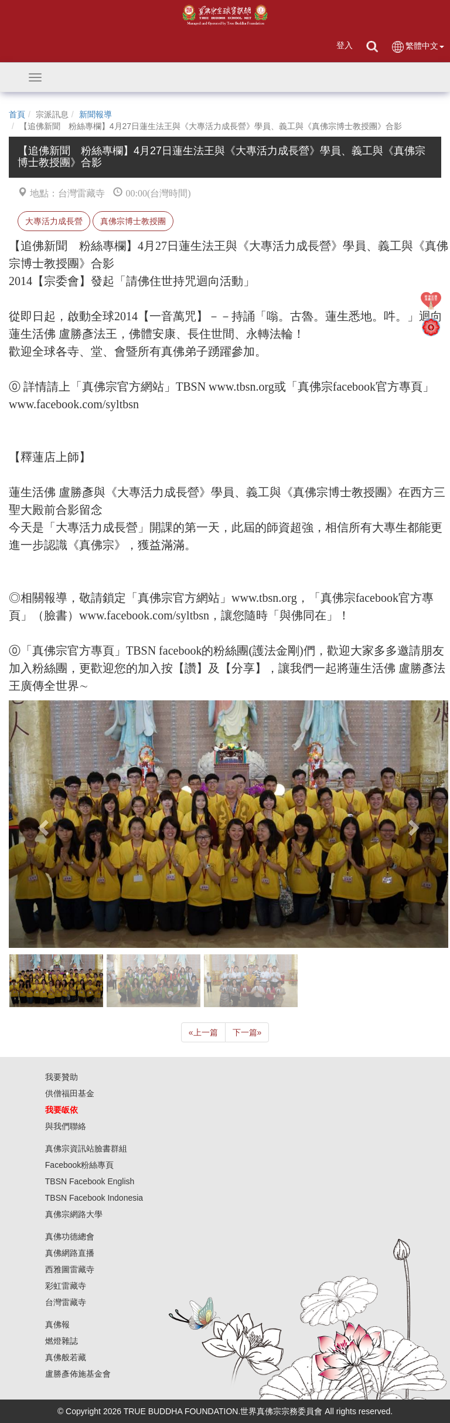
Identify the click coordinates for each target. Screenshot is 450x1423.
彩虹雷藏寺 (65, 1285)
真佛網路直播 (69, 1253)
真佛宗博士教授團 (133, 221)
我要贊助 (61, 1077)
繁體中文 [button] (417, 46)
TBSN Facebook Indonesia (94, 1197)
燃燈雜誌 (61, 1341)
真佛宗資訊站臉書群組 (86, 1148)
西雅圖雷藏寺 (69, 1269)
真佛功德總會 (69, 1236)
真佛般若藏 (65, 1357)
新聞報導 (95, 114)
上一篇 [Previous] (203, 1032)
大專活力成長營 (54, 221)
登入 (344, 45)
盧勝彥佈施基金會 (78, 1373)
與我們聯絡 (65, 1126)
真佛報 (57, 1324)
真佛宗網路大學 (74, 1214)
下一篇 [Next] (247, 1032)
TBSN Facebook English (90, 1181)
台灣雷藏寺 (65, 1302)
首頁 (17, 114)
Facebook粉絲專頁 (79, 1165)
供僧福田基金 (69, 1093)
